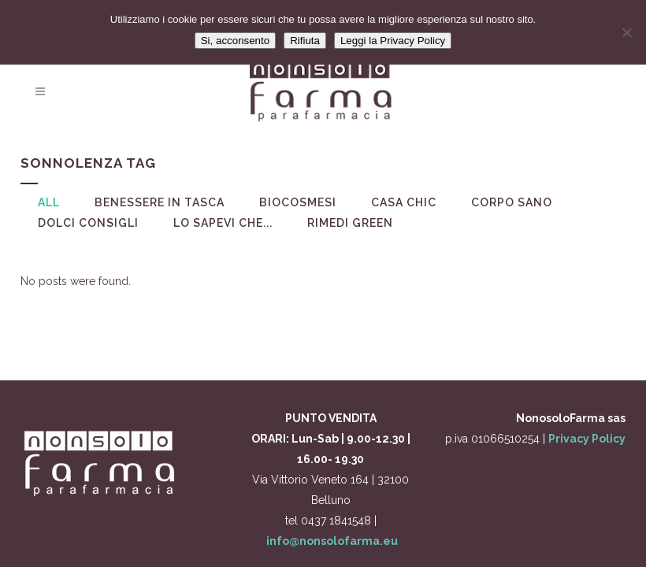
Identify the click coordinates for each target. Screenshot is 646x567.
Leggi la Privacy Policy (392, 40)
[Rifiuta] (626, 32)
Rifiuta (305, 40)
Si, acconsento (235, 40)
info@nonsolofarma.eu (332, 541)
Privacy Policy (587, 438)
